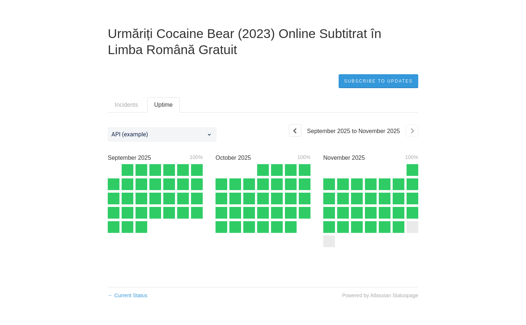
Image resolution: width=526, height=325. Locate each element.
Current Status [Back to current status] (127, 295)
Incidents (126, 105)
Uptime (163, 105)
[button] (378, 81)
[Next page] (412, 130)
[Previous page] (295, 130)
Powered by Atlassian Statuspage (380, 295)
